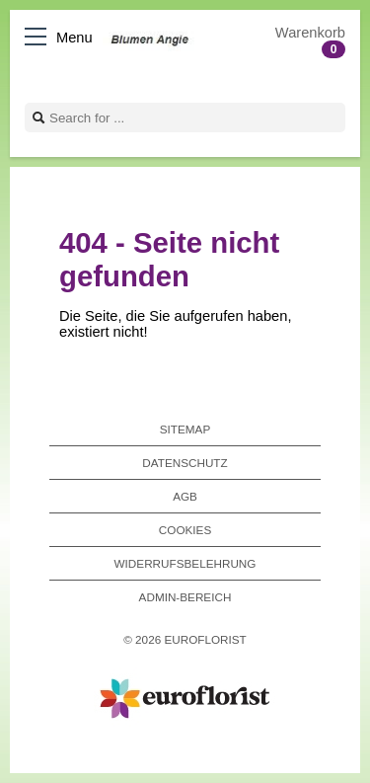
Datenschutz (184, 462)
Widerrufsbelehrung (185, 563)
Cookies (185, 529)
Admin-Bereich (185, 596)
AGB (185, 496)
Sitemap (185, 429)
